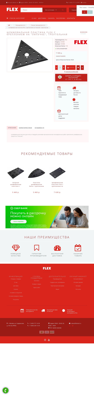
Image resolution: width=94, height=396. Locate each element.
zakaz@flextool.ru (76, 323)
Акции (57, 289)
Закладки (78, 286)
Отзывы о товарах (16, 279)
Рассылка (78, 289)
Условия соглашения (16, 292)
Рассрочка (61, 18)
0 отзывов (83, 33)
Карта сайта (36, 287)
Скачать (51, 18)
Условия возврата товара (16, 296)
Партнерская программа (57, 286)
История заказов (78, 282)
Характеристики (25, 128)
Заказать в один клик (72, 72)
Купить (70, 67)
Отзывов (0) (39, 128)
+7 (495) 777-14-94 (34, 323)
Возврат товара (36, 284)
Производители (57, 279)
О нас (34, 18)
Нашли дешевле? (60, 56)
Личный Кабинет (78, 279)
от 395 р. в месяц (69, 77)
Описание (12, 128)
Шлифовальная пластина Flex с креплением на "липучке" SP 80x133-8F (57, 186)
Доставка (43, 18)
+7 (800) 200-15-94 (34, 325)
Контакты (72, 18)
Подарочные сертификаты (57, 282)
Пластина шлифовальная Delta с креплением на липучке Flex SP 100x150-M (36, 186)
